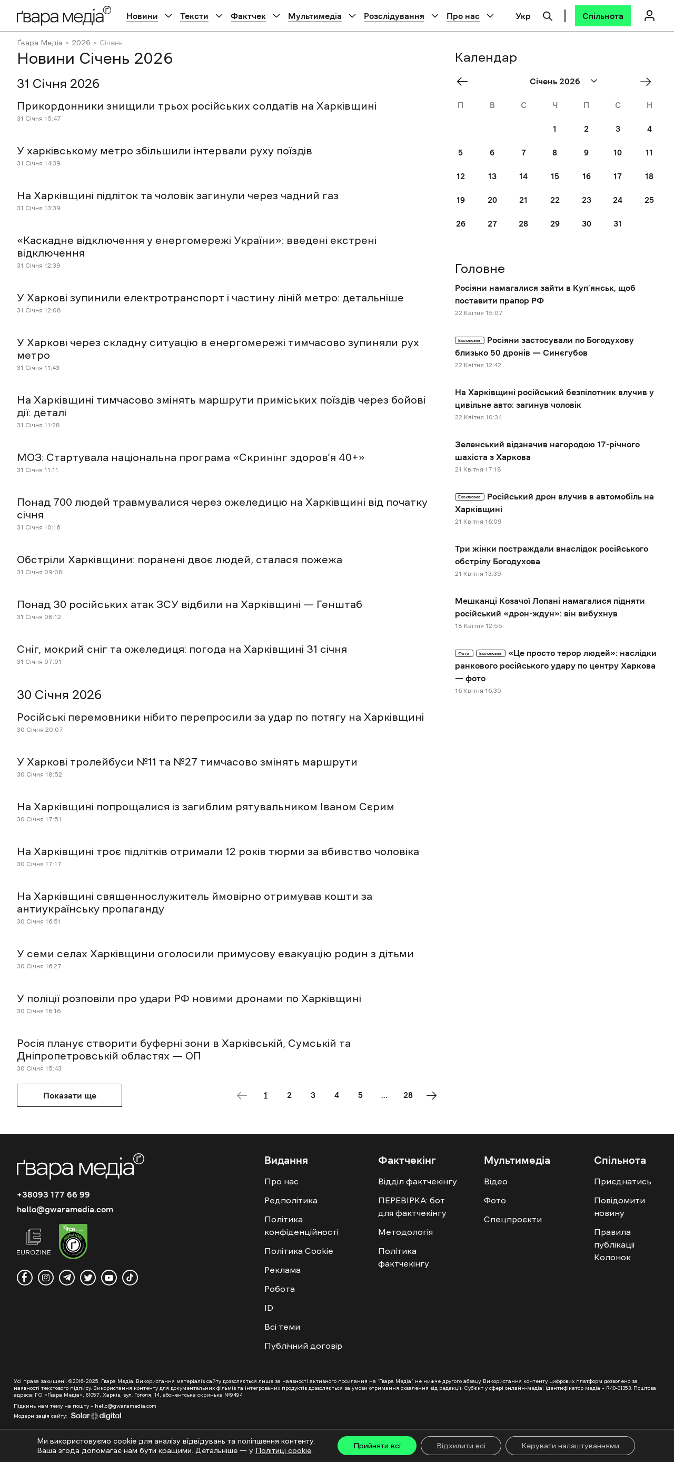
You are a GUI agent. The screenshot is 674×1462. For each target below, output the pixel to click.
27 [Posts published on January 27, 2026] (492, 224)
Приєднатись (622, 1181)
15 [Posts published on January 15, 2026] (555, 176)
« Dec (465, 81)
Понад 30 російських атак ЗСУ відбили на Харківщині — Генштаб (189, 604)
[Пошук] (547, 14)
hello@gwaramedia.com (65, 1209)
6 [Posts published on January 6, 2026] (492, 152)
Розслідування (394, 16)
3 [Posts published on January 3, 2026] (618, 129)
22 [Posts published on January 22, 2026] (555, 200)
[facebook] (25, 1278)
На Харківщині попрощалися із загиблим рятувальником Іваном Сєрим (205, 806)
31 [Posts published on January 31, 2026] (617, 224)
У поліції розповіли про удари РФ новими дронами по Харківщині (189, 998)
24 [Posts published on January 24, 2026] (617, 200)
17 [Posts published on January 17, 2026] (617, 176)
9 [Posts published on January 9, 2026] (586, 152)
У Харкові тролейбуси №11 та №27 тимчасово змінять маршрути (188, 762)
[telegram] (67, 1278)
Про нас (463, 16)
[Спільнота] (603, 15)
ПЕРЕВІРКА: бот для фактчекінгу (412, 1206)
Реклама (282, 1269)
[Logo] (64, 15)
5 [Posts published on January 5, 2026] (460, 152)
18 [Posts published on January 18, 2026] (649, 176)
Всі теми (282, 1326)
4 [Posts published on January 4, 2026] (649, 129)
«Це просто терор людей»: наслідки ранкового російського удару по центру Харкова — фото (556, 665)
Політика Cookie (298, 1251)
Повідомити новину (619, 1206)
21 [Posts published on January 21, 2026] (523, 200)
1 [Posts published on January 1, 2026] (555, 129)
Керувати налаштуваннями (570, 1445)
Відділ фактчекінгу (417, 1181)
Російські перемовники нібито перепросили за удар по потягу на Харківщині (220, 717)
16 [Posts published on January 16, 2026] (586, 176)
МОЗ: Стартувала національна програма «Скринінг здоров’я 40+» (191, 457)
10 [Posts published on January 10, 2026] (617, 152)
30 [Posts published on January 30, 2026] (586, 224)
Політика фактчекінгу (403, 1257)
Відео (496, 1181)
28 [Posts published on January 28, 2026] (523, 224)
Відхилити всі (461, 1445)
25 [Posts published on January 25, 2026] (649, 200)
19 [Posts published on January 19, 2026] (461, 200)
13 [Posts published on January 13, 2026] (492, 176)
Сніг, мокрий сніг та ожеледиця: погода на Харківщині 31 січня (182, 649)
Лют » (649, 81)
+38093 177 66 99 (53, 1194)
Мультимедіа (315, 16)
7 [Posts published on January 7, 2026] (523, 152)
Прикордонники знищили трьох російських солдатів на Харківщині (196, 106)
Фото (495, 1200)
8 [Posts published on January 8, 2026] (554, 152)
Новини (142, 16)
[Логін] (649, 15)
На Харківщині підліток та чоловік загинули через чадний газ (178, 195)
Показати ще (69, 1095)
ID (268, 1307)
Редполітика (291, 1200)
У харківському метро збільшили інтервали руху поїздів (164, 150)
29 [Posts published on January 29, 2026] (555, 224)
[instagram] (46, 1278)
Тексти (194, 16)
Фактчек (248, 16)
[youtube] (109, 1278)
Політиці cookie (283, 1450)
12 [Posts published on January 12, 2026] (461, 176)
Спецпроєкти (513, 1219)
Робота (279, 1288)
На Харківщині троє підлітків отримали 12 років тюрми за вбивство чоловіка (218, 851)
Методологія (405, 1232)
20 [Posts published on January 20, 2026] (492, 200)
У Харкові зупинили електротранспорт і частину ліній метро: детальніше (210, 297)
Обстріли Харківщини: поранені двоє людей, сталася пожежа (179, 559)
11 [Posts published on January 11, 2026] (649, 152)
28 (408, 1095)
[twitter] (88, 1278)
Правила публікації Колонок (614, 1244)
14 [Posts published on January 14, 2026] (523, 176)
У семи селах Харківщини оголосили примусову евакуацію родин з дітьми (215, 953)
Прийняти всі (377, 1445)
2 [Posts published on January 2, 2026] (586, 129)
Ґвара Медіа (40, 42)
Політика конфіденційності (301, 1225)
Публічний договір (303, 1345)
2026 (81, 42)
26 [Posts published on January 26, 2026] (460, 224)
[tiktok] (130, 1278)
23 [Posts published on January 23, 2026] (586, 200)
